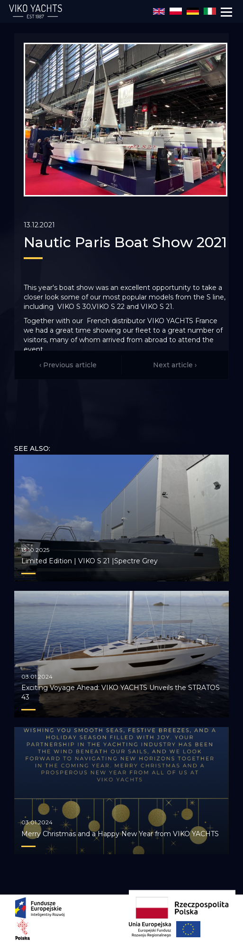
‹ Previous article (68, 365)
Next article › (175, 365)
